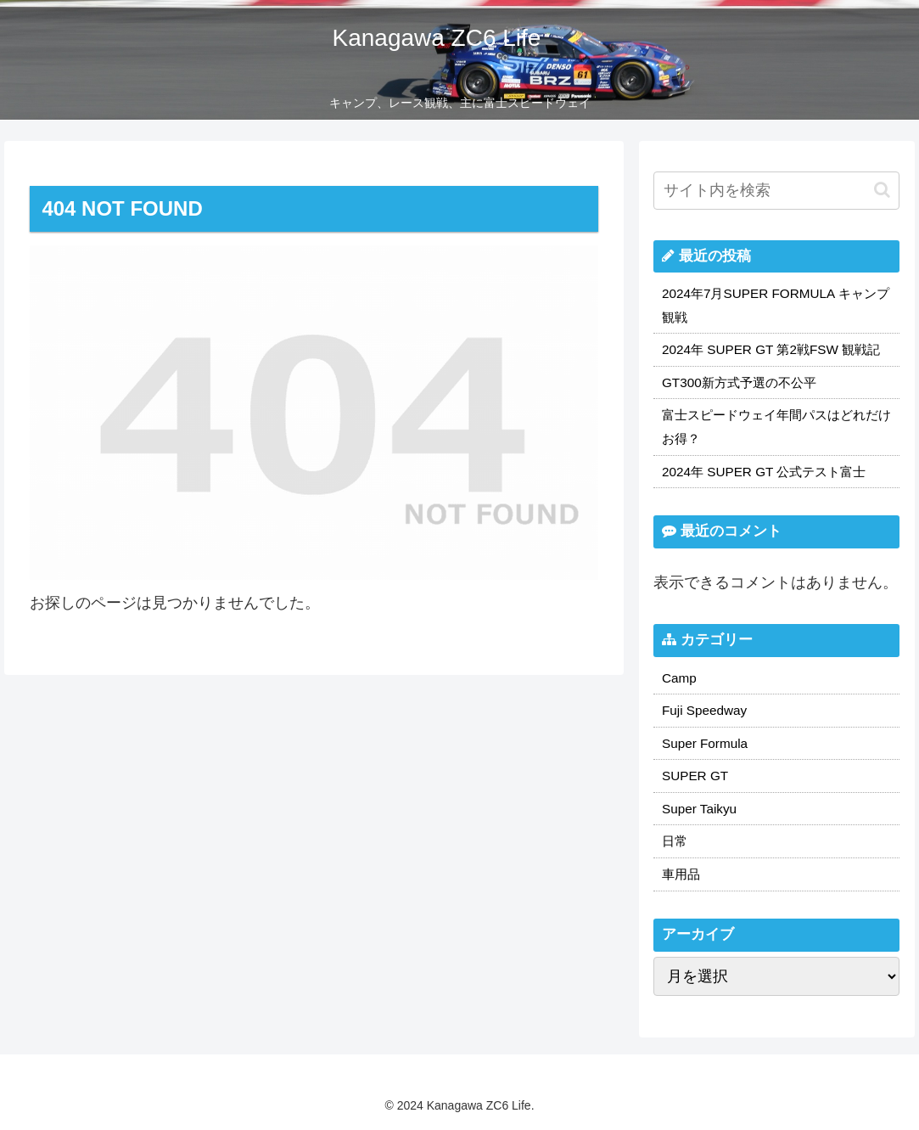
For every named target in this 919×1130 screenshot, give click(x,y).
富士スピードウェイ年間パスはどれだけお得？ (776, 427)
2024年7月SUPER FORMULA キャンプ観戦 (775, 305)
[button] (882, 190)
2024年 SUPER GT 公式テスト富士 (764, 471)
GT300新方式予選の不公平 (739, 382)
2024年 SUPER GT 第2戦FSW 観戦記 (771, 349)
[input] (776, 190)
